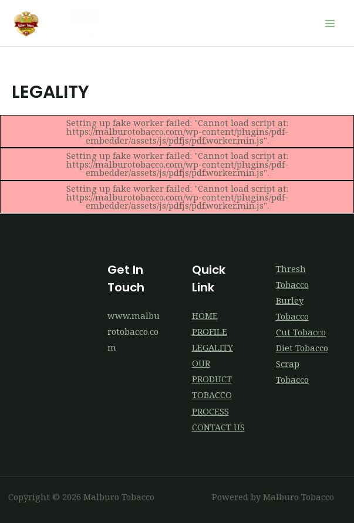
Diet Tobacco (302, 348)
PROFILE (209, 331)
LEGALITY (212, 347)
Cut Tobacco (301, 332)
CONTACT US (218, 427)
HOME (205, 315)
